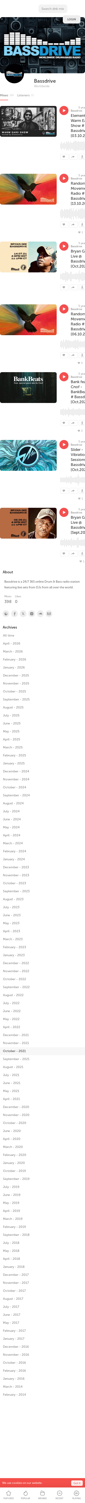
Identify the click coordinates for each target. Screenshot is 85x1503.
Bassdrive (45, 81)
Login (71, 19)
